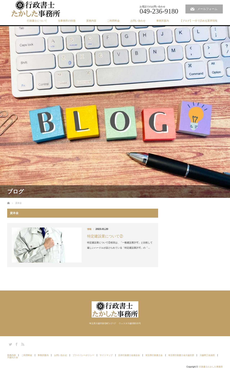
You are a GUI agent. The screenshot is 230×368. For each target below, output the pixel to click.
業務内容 (91, 20)
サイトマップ (106, 355)
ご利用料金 (113, 20)
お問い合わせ (138, 20)
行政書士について (37, 20)
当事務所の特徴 (66, 20)
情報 (89, 229)
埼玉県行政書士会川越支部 (181, 355)
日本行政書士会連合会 (129, 355)
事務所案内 (162, 20)
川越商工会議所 (207, 355)
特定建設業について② (105, 236)
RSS (22, 343)
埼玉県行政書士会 (154, 355)
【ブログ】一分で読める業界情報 (198, 20)
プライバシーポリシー (83, 355)
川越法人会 (12, 357)
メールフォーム (207, 8)
